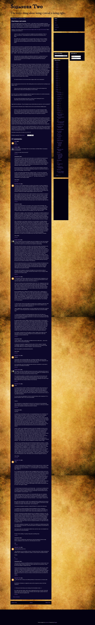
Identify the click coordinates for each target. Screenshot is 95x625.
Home (31, 602)
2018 (57, 67)
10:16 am (16, 407)
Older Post (47, 602)
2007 (57, 87)
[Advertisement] (34, 615)
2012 (57, 78)
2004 (57, 175)
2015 (57, 73)
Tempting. (59, 134)
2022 (57, 62)
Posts (73, 56)
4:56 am (16, 575)
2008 (57, 85)
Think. (58, 147)
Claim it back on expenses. (60, 115)
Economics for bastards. (60, 127)
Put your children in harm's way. (60, 172)
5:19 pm (16, 336)
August (58, 99)
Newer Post (14, 602)
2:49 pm (16, 535)
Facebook (57, 27)
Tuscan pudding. (60, 129)
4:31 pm (16, 144)
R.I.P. (58, 162)
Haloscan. (59, 138)
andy (16, 141)
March (58, 108)
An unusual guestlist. (59, 132)
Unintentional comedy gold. (60, 167)
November (59, 94)
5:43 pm (16, 558)
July (58, 101)
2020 (57, 64)
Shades (16, 147)
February (59, 110)
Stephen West (17, 239)
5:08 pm (16, 274)
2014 (57, 74)
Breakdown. (59, 160)
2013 (57, 76)
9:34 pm (16, 594)
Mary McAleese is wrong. (60, 118)
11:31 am (16, 181)
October (59, 96)
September (59, 98)
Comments (74, 58)
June (58, 103)
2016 (57, 71)
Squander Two (26, 6)
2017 (57, 69)
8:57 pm (16, 153)
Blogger (55, 622)
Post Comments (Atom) (33, 606)
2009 (57, 84)
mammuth (47, 622)
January (59, 112)
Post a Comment (16, 596)
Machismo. (59, 169)
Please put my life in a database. (60, 122)
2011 (57, 80)
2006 (57, 89)
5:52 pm (16, 381)
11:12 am (16, 457)
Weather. (59, 152)
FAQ (55, 22)
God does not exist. (59, 164)
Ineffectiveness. (60, 140)
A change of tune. (60, 124)
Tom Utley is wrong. (59, 136)
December (59, 92)
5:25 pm (16, 367)
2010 (57, 82)
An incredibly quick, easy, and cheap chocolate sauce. (60, 156)
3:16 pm (16, 544)
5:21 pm (16, 352)
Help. (58, 119)
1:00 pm (16, 201)
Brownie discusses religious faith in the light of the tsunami (35, 29)
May (58, 105)
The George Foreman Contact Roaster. (59, 144)
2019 (57, 65)
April (58, 107)
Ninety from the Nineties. (60, 150)
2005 (57, 91)
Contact (56, 25)
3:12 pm (16, 237)
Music (56, 29)
